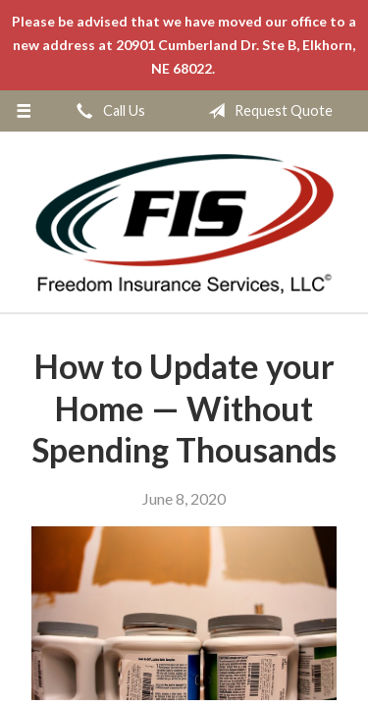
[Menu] (24, 111)
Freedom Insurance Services (184, 223)
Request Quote (266, 111)
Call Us (107, 111)
